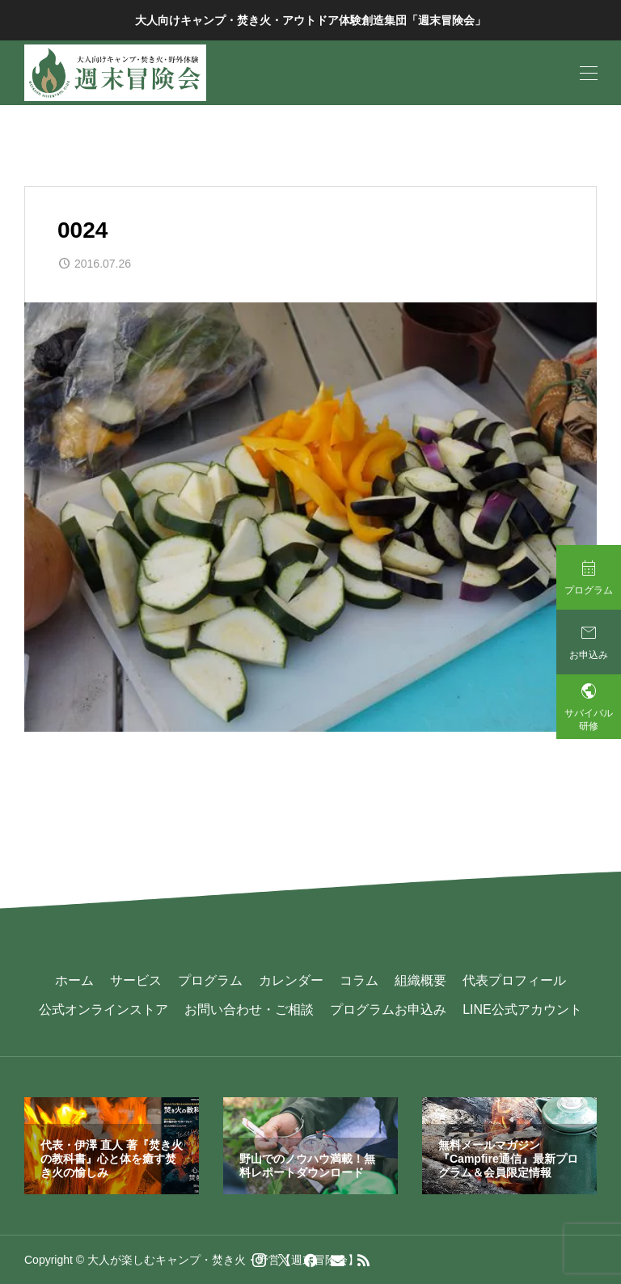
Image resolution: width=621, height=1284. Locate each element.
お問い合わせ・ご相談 (249, 1009)
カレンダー (291, 980)
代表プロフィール (514, 980)
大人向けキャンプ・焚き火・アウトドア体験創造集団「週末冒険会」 (310, 20)
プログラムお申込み (388, 1009)
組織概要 (420, 980)
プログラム (210, 980)
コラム (359, 980)
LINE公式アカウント (522, 1009)
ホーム (74, 980)
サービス (136, 980)
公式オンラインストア (103, 1009)
